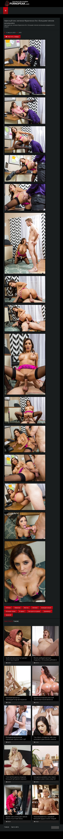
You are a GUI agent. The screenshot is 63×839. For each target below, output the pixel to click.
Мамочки (17, 608)
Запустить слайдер (12, 37)
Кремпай (8, 615)
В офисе (21, 611)
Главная (6, 834)
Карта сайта (15, 834)
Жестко (26, 608)
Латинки (34, 608)
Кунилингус (47, 611)
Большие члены (10, 611)
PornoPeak (16, 3)
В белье (8, 608)
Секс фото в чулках (34, 611)
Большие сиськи (46, 608)
